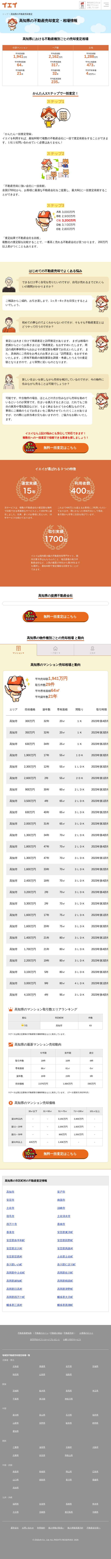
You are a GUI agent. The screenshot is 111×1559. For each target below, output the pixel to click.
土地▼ (92, 650)
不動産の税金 (56, 1333)
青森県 (42, 1366)
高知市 (10, 1191)
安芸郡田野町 (65, 1240)
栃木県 (42, 1391)
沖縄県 (95, 1512)
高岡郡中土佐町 (15, 1272)
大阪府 (95, 1447)
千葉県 (16, 1399)
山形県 (42, 1374)
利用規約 (41, 1528)
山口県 (16, 1480)
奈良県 (42, 1455)
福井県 (95, 1415)
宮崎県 (42, 1512)
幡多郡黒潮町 (65, 1305)
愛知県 (16, 1431)
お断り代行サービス (72, 1339)
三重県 (16, 1447)
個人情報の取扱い (56, 1528)
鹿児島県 (69, 1512)
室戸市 (61, 1191)
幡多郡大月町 (65, 1297)
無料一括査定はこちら (50, 448)
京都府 (69, 1447)
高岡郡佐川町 (65, 1272)
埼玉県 (95, 1391)
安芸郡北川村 (14, 1248)
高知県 (16, 1488)
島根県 (42, 1471)
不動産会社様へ (93, 1528)
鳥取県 (16, 1471)
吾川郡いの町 (14, 1264)
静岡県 (95, 1423)
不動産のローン (41, 1333)
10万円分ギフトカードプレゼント (45, 1339)
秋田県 (16, 1374)
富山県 (42, 1415)
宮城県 (95, 1366)
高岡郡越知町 (14, 1280)
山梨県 (16, 1423)
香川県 (69, 1480)
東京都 (42, 1399)
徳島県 (42, 1480)
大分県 (16, 1512)
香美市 (10, 1232)
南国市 (61, 1200)
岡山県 (69, 1471)
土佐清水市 (63, 1216)
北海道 (16, 1366)
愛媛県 (95, 1480)
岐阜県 (69, 1423)
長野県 (42, 1423)
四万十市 (11, 1224)
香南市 (61, 1224)
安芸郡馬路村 (65, 1248)
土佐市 (10, 1208)
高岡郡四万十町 (15, 1297)
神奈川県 (69, 1399)
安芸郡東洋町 (65, 1232)
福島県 (69, 1374)
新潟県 (16, 1415)
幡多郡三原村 (14, 1305)
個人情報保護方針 (75, 1528)
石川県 (69, 1415)
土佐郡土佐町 (65, 1256)
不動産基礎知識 (25, 1333)
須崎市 (61, 1208)
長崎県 (69, 1504)
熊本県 (95, 1504)
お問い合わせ (28, 1528)
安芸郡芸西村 (14, 1256)
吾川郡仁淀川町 (66, 1264)
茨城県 (16, 1391)
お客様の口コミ (86, 1333)
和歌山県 (69, 1455)
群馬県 (69, 1391)
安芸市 (10, 1200)
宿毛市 (10, 1216)
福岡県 (16, 1504)
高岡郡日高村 (14, 1289)
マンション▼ (18, 650)
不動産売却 (69, 1333)
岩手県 (69, 1366)
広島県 (95, 1471)
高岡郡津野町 (65, 1289)
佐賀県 (42, 1504)
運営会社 (15, 1528)
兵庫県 (16, 1455)
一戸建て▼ (56, 650)
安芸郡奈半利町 (15, 1240)
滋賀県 (42, 1447)
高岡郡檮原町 (65, 1280)
